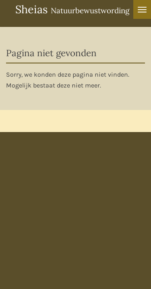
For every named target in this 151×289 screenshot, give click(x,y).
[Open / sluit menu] (142, 9)
